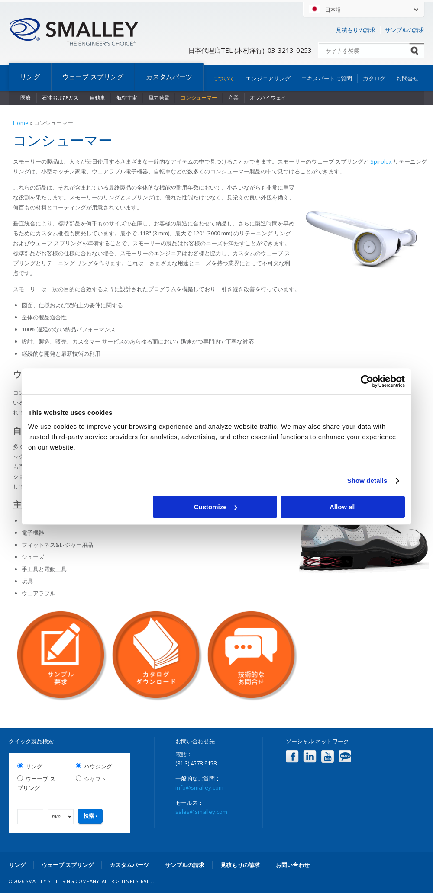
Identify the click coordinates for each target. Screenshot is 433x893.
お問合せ (407, 78)
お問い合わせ (293, 865)
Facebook (292, 756)
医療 (25, 97)
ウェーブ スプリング (93, 76)
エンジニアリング (268, 78)
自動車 (97, 97)
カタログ (374, 78)
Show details (367, 480)
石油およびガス (60, 97)
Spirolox (381, 161)
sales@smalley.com (201, 812)
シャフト (95, 779)
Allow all (343, 507)
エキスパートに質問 (326, 78)
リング (30, 76)
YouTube (327, 756)
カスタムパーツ (169, 76)
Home (21, 123)
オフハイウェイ (268, 97)
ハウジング (98, 766)
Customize (215, 507)
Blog (345, 756)
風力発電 (159, 97)
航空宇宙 (126, 97)
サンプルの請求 (404, 30)
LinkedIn (310, 756)
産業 (233, 97)
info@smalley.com (199, 787)
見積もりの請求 (355, 30)
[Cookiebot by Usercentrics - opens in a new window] (367, 381)
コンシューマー (199, 97)
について (223, 78)
